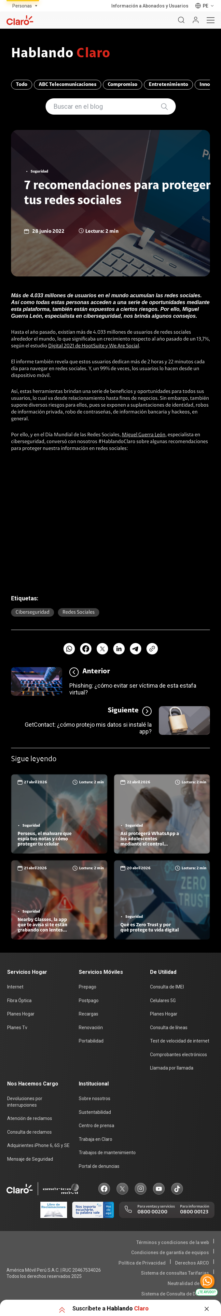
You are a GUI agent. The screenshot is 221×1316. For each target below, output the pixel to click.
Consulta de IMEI (167, 986)
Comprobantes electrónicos (178, 1054)
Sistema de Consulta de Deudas (175, 1293)
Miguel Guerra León (143, 435)
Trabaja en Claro (95, 1139)
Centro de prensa (96, 1125)
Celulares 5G (163, 1000)
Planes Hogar (21, 1013)
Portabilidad (91, 1040)
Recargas (88, 1013)
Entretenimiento (168, 84)
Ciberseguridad (32, 612)
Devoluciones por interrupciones (24, 1102)
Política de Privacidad (142, 1263)
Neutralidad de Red (188, 1283)
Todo (21, 84)
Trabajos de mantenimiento (107, 1152)
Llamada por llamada (171, 1068)
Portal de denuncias (99, 1166)
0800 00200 (152, 1212)
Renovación (91, 1027)
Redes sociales (78, 612)
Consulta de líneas (168, 1027)
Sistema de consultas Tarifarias (175, 1273)
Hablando (60, 54)
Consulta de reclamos (29, 1132)
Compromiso (122, 84)
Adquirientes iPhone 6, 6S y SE (38, 1145)
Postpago (89, 1000)
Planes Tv (17, 1027)
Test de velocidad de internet (179, 1040)
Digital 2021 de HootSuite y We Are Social (93, 346)
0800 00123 (194, 1212)
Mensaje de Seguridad (30, 1159)
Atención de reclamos (29, 1118)
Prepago (87, 986)
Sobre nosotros (94, 1098)
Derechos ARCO (192, 1263)
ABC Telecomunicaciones (67, 84)
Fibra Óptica (19, 1000)
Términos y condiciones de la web (172, 1242)
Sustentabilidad (95, 1112)
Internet (15, 986)
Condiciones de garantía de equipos (170, 1252)
